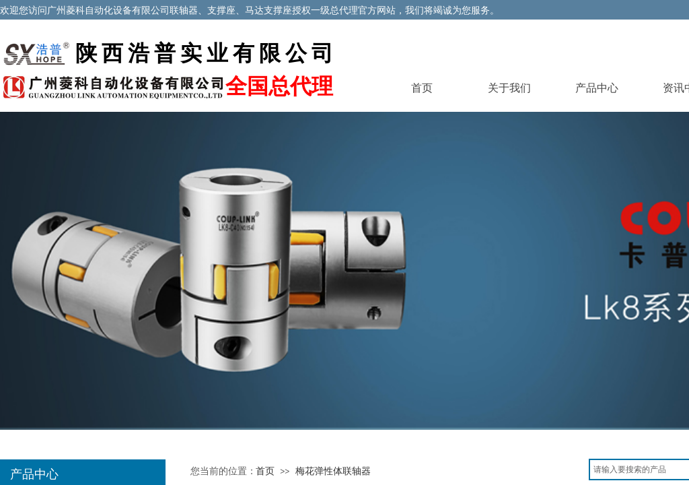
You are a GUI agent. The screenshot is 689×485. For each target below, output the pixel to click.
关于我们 (509, 88)
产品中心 (596, 88)
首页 (422, 88)
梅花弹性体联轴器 (333, 471)
